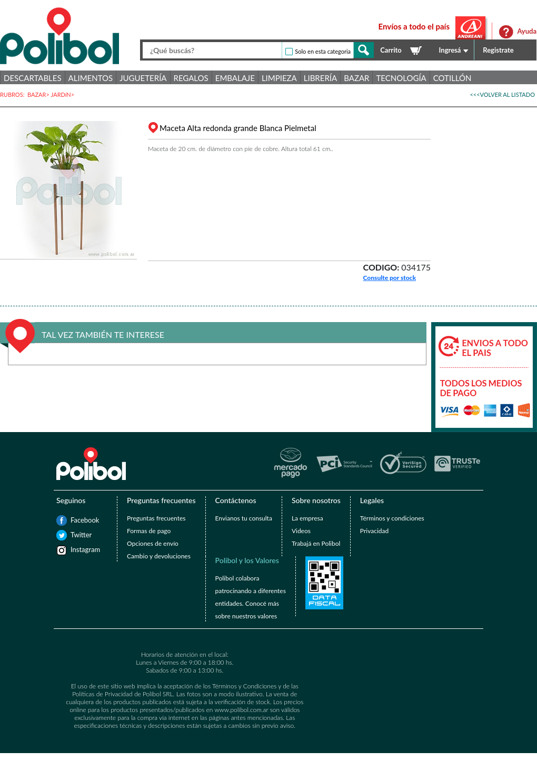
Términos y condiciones (392, 518)
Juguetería (143, 78)
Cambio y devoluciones (159, 556)
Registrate (498, 50)
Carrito (390, 50)
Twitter (76, 534)
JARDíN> (63, 94)
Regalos (191, 78)
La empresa (307, 518)
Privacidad (374, 531)
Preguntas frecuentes (156, 518)
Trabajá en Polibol (316, 543)
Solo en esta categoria (323, 51)
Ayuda (526, 31)
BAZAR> (39, 94)
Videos (301, 531)
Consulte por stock (389, 278)
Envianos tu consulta (243, 518)
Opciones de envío (152, 543)
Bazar (356, 78)
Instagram (76, 549)
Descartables (33, 78)
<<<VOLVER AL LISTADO (502, 94)
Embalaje (235, 78)
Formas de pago (149, 531)
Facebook (76, 520)
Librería (320, 78)
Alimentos (90, 78)
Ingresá (450, 50)
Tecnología (401, 78)
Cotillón (452, 78)
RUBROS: (13, 94)
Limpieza (279, 78)
